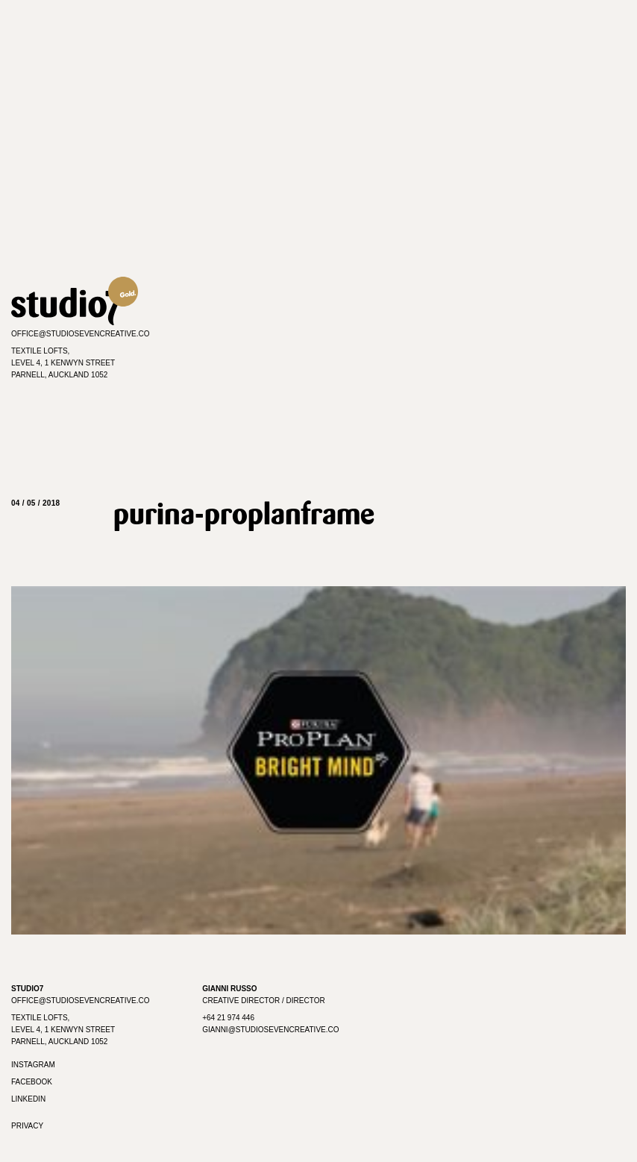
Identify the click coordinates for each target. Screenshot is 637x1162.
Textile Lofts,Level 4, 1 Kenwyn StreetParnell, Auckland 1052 (63, 363)
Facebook (31, 1082)
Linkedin (28, 1099)
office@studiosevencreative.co (80, 334)
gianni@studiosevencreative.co (270, 1030)
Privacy (27, 1126)
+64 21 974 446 (228, 1018)
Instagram (33, 1065)
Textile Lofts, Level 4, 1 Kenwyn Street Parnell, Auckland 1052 (63, 1030)
